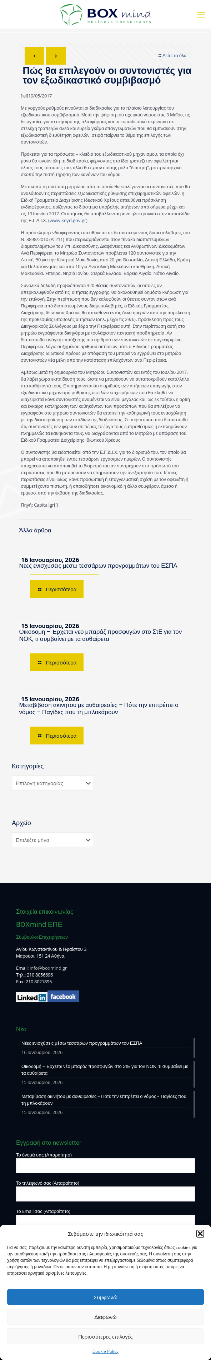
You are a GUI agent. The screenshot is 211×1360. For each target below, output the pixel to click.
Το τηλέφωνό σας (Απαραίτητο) (105, 1190)
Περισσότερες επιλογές (105, 1336)
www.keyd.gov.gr (68, 220)
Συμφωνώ (105, 1297)
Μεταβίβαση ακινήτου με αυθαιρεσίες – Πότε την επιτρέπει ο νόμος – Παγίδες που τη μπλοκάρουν (99, 708)
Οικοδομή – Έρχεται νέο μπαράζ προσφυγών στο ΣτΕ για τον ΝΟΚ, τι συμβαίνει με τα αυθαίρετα (100, 635)
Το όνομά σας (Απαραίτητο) (105, 1162)
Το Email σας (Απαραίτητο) (105, 1219)
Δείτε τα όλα (172, 55)
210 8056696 (40, 975)
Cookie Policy (105, 1351)
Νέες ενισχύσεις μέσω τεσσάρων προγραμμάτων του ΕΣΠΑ (98, 565)
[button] (200, 1233)
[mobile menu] (201, 14)
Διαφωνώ (105, 1316)
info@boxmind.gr (48, 968)
